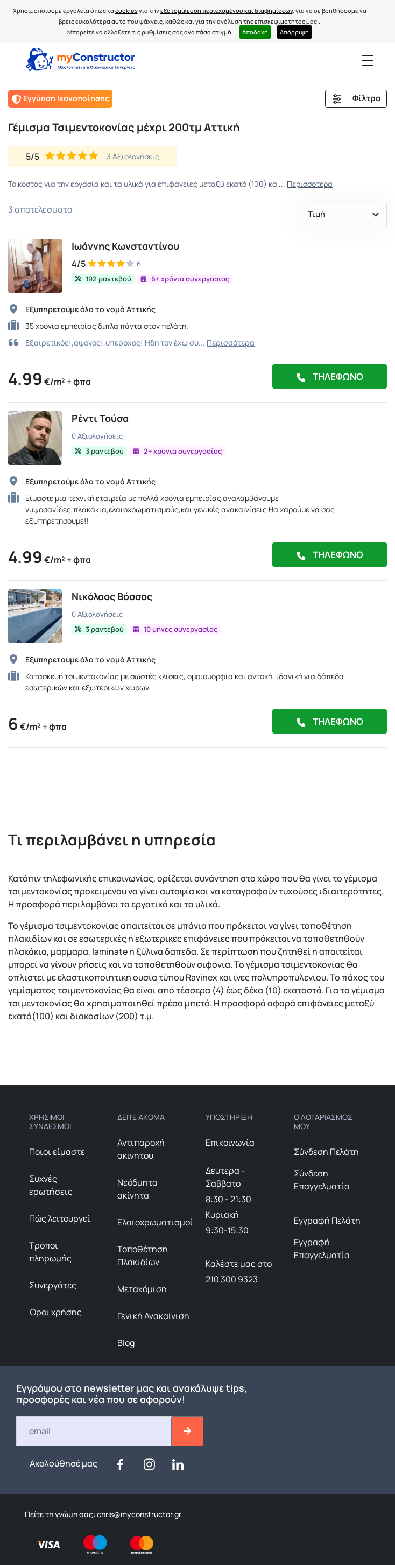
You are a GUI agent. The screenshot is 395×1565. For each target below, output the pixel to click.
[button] (344, 215)
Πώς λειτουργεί (59, 1218)
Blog (126, 1343)
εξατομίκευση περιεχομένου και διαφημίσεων (226, 10)
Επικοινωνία (230, 1142)
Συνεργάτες (52, 1285)
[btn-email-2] (187, 1431)
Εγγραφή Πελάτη (327, 1220)
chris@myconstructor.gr (138, 1514)
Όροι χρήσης (55, 1312)
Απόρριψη (294, 32)
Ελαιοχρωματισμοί (155, 1222)
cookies (126, 10)
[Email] (94, 1431)
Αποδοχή (255, 32)
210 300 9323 (232, 1279)
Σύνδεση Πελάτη (326, 1152)
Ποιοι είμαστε (57, 1152)
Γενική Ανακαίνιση (153, 1316)
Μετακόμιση (142, 1289)
